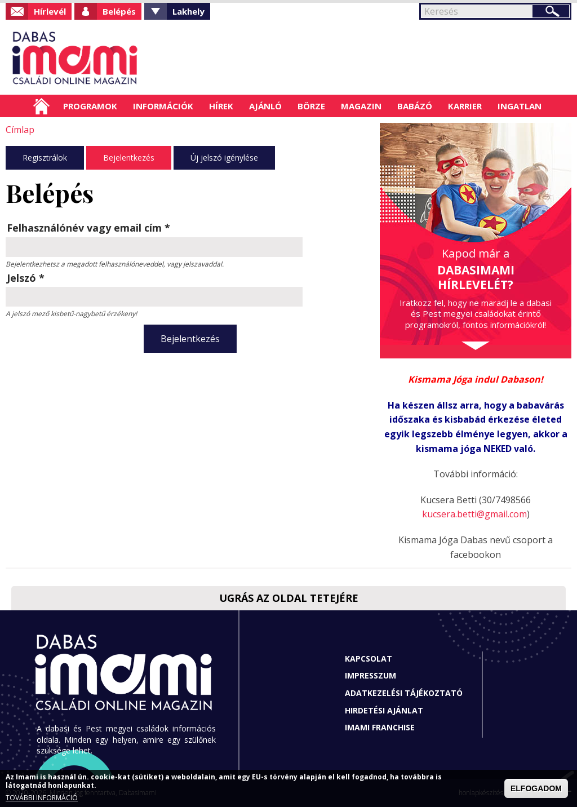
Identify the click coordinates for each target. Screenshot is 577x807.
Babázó (414, 106)
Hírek (221, 106)
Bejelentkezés (128, 157)
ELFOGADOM (536, 788)
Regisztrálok (45, 157)
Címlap (41, 106)
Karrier (465, 106)
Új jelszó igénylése (224, 157)
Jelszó (26, 278)
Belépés (119, 11)
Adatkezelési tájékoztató (404, 693)
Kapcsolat (368, 658)
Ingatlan (520, 106)
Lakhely (188, 11)
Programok (90, 106)
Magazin (361, 106)
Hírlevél (50, 11)
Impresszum (370, 675)
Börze (311, 106)
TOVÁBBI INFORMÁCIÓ (42, 797)
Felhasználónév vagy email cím (88, 227)
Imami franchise (380, 727)
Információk (163, 106)
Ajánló (265, 106)
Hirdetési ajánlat (384, 710)
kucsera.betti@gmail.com (474, 514)
